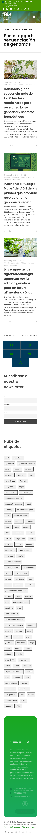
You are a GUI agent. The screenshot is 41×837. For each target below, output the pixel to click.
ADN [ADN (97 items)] (7, 458)
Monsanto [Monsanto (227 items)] (31, 625)
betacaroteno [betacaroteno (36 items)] (10, 492)
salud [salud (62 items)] (17, 666)
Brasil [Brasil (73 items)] (29, 504)
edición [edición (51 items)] (20, 556)
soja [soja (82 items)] (7, 677)
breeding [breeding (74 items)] (8, 510)
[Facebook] (12, 345)
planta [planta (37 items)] (17, 648)
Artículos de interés (11, 177)
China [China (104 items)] (16, 527)
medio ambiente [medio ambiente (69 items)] (11, 614)
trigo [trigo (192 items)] (22, 694)
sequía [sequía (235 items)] (29, 671)
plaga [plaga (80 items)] (32, 643)
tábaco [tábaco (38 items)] (31, 694)
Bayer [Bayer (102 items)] (21, 487)
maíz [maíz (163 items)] (19, 608)
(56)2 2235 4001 (11, 6)
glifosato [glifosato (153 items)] (8, 596)
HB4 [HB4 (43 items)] (7, 602)
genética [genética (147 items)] (29, 585)
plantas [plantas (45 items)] (28, 648)
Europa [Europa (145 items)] (8, 579)
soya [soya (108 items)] (27, 677)
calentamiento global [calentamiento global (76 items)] (25, 510)
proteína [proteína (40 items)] (19, 654)
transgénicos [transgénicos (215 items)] (10, 694)
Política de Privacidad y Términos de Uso (19, 827)
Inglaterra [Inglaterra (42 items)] (9, 608)
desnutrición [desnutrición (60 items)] (10, 550)
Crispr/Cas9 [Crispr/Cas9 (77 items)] (20, 539)
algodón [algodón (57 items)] (17, 469)
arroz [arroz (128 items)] (32, 475)
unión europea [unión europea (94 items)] (11, 700)
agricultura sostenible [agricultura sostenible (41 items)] (26, 464)
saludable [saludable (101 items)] (27, 666)
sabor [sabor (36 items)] (7, 666)
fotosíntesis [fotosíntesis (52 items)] (20, 579)
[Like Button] (34, 145)
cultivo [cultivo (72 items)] (31, 539)
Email (6, 412)
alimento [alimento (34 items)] (28, 469)
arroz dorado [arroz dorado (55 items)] (10, 481)
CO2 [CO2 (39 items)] (7, 533)
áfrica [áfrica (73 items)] (18, 706)
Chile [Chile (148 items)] (7, 527)
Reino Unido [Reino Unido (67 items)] (9, 660)
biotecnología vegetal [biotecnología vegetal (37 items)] (13, 504)
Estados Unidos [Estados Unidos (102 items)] (21, 573)
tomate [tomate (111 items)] (24, 683)
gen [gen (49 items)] (30, 579)
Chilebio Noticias (10, 85)
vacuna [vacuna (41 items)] (8, 706)
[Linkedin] (29, 354)
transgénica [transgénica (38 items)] (10, 689)
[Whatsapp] (20, 362)
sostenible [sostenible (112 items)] (17, 677)
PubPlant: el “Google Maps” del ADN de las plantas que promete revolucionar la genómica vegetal (20, 193)
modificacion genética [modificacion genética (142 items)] (14, 625)
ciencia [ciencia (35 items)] (26, 527)
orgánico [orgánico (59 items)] (18, 637)
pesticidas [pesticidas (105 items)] (21, 643)
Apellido (7, 405)
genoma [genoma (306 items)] (18, 585)
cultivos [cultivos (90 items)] (8, 544)
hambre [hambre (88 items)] (28, 596)
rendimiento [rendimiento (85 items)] (23, 660)
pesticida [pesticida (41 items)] (8, 643)
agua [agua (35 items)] (7, 469)
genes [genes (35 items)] (7, 585)
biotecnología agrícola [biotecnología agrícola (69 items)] (13, 498)
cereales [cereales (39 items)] (30, 521)
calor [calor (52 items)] (7, 516)
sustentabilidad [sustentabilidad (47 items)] (11, 683)
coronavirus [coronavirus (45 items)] (18, 533)
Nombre (7, 397)
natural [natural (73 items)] (8, 631)
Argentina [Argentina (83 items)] (21, 475)
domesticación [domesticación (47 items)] (25, 550)
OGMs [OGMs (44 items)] (7, 637)
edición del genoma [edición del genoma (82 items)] (13, 562)
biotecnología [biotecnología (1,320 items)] (26, 492)
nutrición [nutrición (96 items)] (19, 631)
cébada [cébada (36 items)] (29, 544)
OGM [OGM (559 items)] (29, 631)
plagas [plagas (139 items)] (7, 648)
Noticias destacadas (27, 85)
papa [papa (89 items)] (28, 637)
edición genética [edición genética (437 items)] (11, 568)
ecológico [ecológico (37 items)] (9, 556)
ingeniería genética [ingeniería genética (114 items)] (20, 602)
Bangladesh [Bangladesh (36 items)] (9, 487)
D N (19, 82)
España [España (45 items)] (8, 573)
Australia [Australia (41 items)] (23, 481)
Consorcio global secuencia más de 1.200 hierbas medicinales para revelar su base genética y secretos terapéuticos (19, 103)
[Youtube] (12, 354)
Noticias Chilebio (10, 265)
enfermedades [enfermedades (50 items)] (28, 568)
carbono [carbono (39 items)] (19, 521)
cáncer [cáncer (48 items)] (19, 544)
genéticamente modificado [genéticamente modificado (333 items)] (15, 591)
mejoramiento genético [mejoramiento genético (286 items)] (14, 619)
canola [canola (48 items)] (8, 521)
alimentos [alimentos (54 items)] (9, 475)
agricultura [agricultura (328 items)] (9, 464)
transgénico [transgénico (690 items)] (23, 689)
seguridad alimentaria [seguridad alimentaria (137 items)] (13, 671)
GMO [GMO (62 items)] (18, 596)
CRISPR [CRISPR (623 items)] (8, 539)
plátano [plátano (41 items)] (8, 654)
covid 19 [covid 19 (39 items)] (30, 533)
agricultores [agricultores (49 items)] (17, 458)
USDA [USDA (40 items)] (23, 700)
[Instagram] (29, 345)
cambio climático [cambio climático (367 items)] (20, 516)
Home (7, 29)
